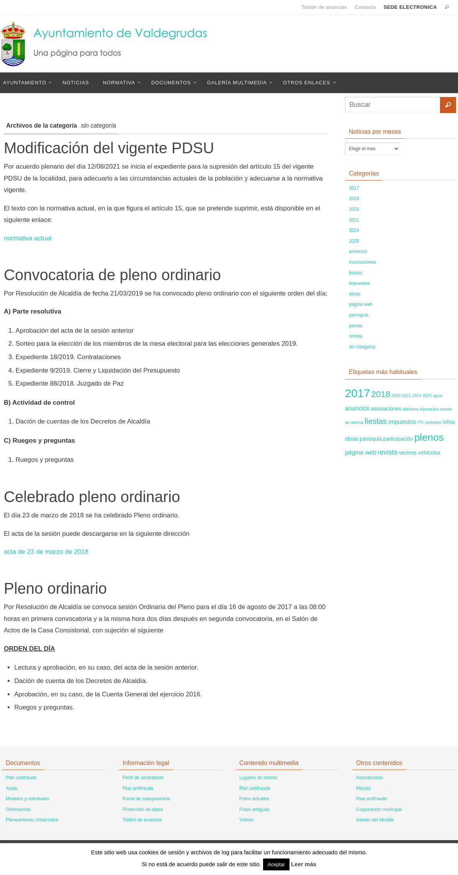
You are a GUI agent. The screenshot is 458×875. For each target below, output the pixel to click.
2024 (354, 230)
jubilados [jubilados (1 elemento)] (433, 422)
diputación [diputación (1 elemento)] (429, 409)
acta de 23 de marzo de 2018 (46, 551)
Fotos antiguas (254, 809)
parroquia (358, 315)
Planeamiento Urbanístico (32, 819)
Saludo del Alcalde (375, 819)
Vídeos (246, 819)
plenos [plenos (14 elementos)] (429, 437)
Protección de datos (143, 809)
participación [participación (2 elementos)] (398, 439)
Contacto (365, 7)
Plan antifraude (21, 777)
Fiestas (363, 788)
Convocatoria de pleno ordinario (112, 274)
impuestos (359, 283)
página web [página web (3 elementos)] (360, 452)
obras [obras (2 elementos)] (351, 439)
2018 (354, 198)
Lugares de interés (258, 777)
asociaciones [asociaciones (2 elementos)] (386, 408)
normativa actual (28, 238)
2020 (354, 209)
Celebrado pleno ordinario (92, 496)
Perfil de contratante (143, 777)
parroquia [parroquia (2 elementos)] (371, 439)
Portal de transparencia (146, 798)
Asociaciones (362, 262)
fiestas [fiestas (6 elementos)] (376, 421)
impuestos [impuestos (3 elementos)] (402, 422)
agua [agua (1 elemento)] (437, 395)
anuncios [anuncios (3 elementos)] (357, 408)
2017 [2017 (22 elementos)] (357, 393)
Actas (11, 788)
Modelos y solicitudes (27, 798)
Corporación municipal (379, 809)
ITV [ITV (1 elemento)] (420, 422)
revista (355, 336)
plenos (355, 325)
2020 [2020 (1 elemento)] (396, 395)
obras (354, 294)
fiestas (355, 273)
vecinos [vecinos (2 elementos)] (408, 453)
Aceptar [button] (276, 864)
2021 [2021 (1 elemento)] (406, 395)
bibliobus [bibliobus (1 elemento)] (410, 409)
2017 (354, 188)
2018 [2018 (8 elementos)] (380, 394)
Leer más (303, 864)
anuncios (358, 251)
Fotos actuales (254, 798)
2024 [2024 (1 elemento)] (416, 395)
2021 (354, 220)
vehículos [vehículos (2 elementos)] (429, 453)
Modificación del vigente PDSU (109, 148)
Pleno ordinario (55, 588)
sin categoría (362, 347)
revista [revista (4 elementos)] (387, 452)
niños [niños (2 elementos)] (448, 422)
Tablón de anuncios (324, 7)
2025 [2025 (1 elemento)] (427, 395)
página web (360, 304)
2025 (354, 241)
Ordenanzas (18, 809)
